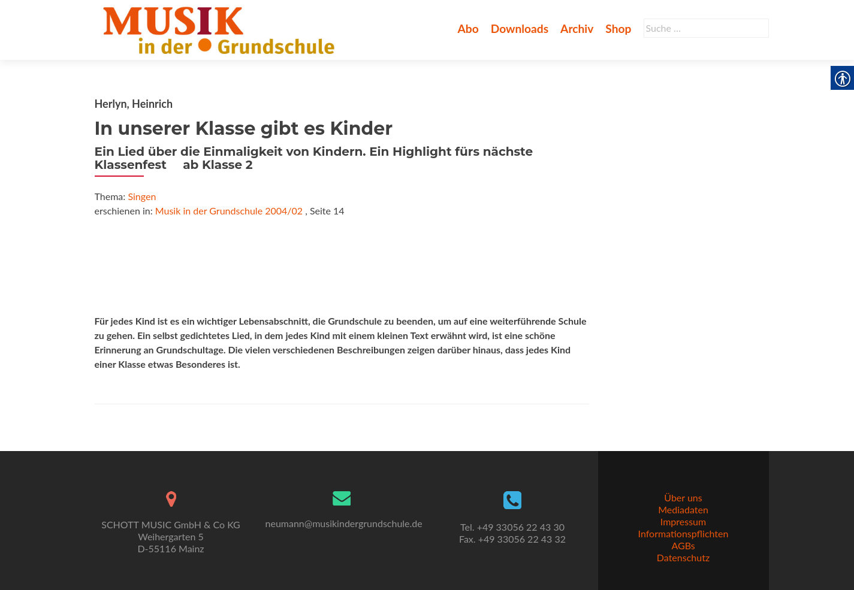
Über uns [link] (683, 497)
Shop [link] (618, 28)
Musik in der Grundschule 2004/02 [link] (229, 210)
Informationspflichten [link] (683, 533)
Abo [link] (467, 28)
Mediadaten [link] (683, 509)
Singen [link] (142, 196)
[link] (221, 28)
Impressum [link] (683, 521)
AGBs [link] (683, 545)
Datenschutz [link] (683, 557)
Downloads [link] (519, 28)
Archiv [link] (576, 28)
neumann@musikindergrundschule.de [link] (344, 523)
